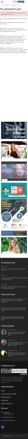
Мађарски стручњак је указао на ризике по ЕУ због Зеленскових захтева (17, 354)
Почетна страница (5, 5)
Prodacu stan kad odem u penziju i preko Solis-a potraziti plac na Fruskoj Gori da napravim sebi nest (13, 309)
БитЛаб (3, 390)
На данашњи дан (15, 5)
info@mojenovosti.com (9, 420)
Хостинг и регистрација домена (8, 393)
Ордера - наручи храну (6, 403)
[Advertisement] (14, 75)
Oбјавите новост (5, 382)
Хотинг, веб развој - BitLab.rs (18, 436)
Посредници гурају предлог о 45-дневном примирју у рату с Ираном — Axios (17, 344)
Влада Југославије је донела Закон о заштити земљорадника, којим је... (13, 287)
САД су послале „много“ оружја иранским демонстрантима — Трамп (16, 333)
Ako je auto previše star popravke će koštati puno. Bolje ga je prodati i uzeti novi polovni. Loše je (12, 318)
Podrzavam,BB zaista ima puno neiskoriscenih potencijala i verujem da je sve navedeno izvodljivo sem (13, 300)
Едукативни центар (5, 397)
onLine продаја (4, 400)
